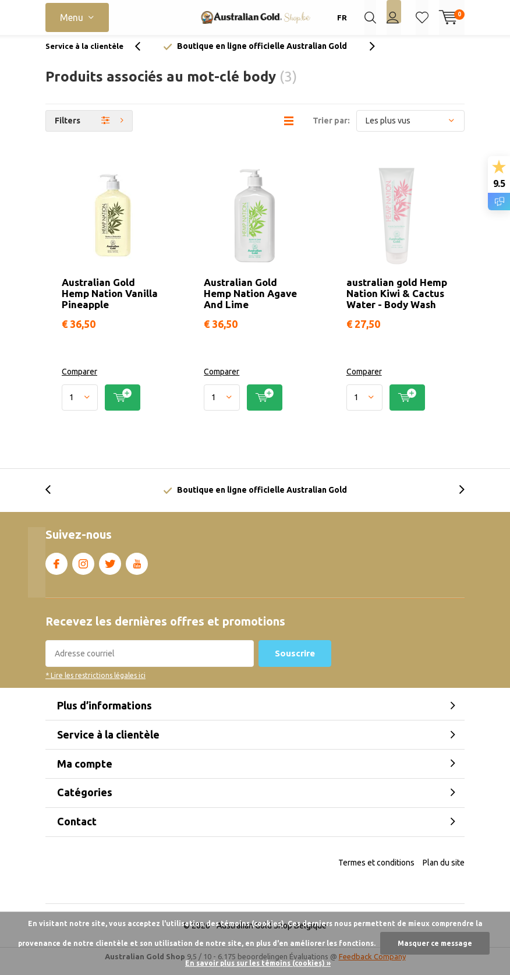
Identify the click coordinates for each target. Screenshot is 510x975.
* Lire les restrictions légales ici (95, 684)
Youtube (137, 570)
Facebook (56, 570)
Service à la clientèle (84, 55)
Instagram (83, 570)
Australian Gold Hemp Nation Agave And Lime (250, 302)
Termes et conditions (376, 870)
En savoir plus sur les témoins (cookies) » (258, 963)
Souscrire (295, 662)
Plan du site (444, 870)
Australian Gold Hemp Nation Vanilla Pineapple (110, 302)
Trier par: (331, 129)
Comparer (79, 380)
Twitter (110, 570)
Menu (71, 17)
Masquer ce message (435, 943)
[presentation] (144, 55)
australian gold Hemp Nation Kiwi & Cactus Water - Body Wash (396, 302)
